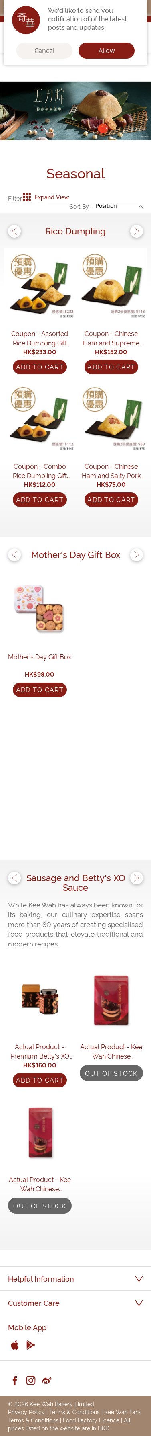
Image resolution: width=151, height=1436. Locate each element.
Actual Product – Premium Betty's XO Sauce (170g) (39, 1051)
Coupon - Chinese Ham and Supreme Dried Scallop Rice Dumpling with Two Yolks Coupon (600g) (111, 338)
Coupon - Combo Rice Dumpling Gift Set (40, 471)
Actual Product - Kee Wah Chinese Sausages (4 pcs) (40, 1184)
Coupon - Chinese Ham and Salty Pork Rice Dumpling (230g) (111, 471)
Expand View (46, 197)
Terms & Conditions (74, 1411)
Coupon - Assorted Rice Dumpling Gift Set (39, 338)
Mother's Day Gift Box (39, 656)
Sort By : (81, 206)
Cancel (44, 50)
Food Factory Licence (91, 1420)
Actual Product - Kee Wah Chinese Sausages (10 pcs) (111, 1051)
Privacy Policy (26, 1411)
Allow (107, 50)
